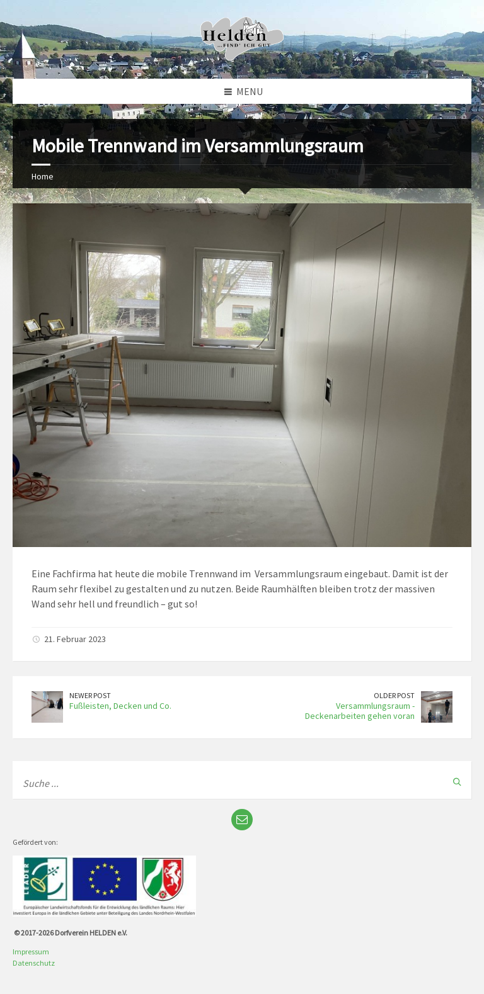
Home (43, 176)
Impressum (31, 951)
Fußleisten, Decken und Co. (120, 705)
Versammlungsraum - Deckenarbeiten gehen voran (360, 711)
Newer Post (90, 695)
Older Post (394, 695)
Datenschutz (34, 963)
